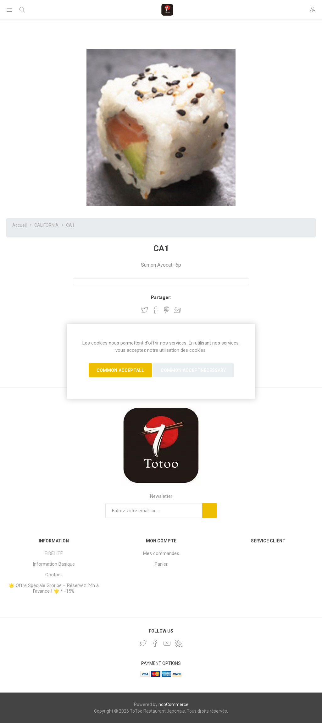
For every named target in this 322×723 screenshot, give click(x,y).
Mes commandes (161, 553)
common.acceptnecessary (193, 370)
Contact (53, 575)
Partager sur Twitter (144, 310)
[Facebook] (155, 643)
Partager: (161, 297)
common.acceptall (120, 370)
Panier (161, 564)
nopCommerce (173, 704)
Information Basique (54, 564)
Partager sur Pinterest (166, 310)
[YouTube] (167, 643)
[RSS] (179, 643)
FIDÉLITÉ (54, 553)
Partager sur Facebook (155, 310)
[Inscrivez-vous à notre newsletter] (153, 510)
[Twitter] (143, 643)
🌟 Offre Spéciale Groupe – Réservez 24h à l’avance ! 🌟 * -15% (53, 588)
